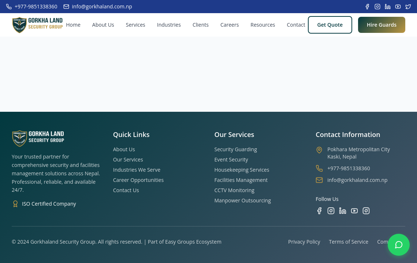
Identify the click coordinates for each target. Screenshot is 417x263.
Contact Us (126, 190)
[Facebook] (319, 210)
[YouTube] (354, 210)
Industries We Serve (136, 169)
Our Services (128, 159)
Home (73, 24)
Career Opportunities (138, 179)
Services (135, 24)
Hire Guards (381, 24)
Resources (262, 24)
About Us (103, 24)
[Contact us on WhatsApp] (399, 245)
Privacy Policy (304, 241)
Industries (169, 24)
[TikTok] (366, 210)
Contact (296, 24)
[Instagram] (331, 210)
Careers (229, 24)
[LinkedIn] (342, 210)
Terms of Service (349, 241)
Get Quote (330, 24)
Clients (201, 24)
